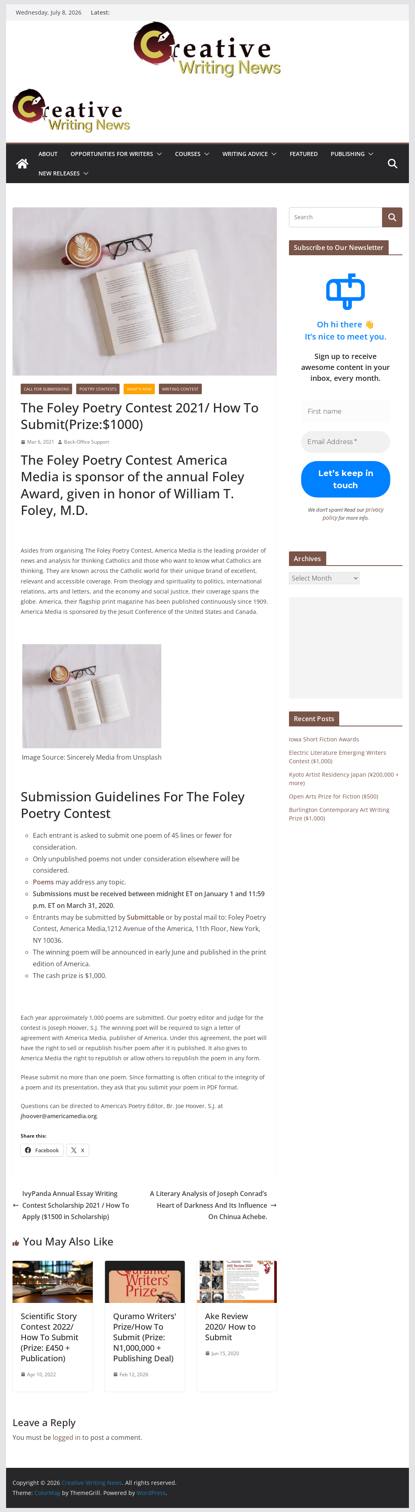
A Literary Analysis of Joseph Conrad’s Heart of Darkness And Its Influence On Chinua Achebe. (213, 1205)
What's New (139, 389)
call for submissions (46, 389)
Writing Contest (180, 389)
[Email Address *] (345, 442)
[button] (157, 154)
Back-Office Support (86, 441)
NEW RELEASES (59, 173)
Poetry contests (97, 389)
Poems (43, 882)
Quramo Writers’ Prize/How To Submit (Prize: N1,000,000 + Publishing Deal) (144, 1337)
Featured (304, 154)
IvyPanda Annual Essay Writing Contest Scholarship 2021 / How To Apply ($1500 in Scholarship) (71, 1205)
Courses (188, 154)
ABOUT (48, 154)
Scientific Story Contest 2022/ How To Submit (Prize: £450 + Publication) (50, 1337)
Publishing (348, 154)
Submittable (145, 917)
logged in (67, 1437)
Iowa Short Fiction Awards (324, 738)
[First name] (345, 411)
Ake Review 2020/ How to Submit (230, 1327)
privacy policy (374, 509)
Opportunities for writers (112, 154)
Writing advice (245, 154)
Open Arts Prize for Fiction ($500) (333, 795)
